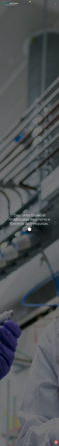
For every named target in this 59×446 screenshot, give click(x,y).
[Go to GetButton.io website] (56, 444)
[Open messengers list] (56, 442)
